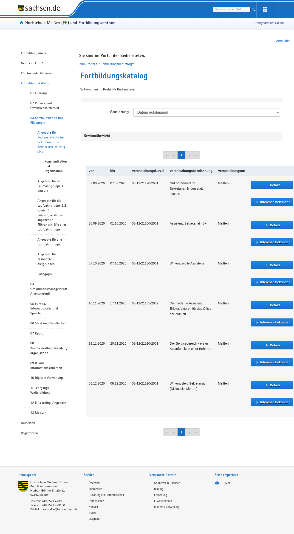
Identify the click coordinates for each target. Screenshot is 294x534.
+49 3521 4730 (52, 501)
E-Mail (226, 483)
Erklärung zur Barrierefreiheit (106, 495)
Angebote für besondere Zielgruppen (46, 259)
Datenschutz (96, 501)
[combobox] (231, 9)
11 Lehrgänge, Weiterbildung (40, 390)
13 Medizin (38, 412)
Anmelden (283, 41)
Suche (92, 512)
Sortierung (119, 112)
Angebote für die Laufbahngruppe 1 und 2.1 (50, 186)
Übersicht (94, 483)
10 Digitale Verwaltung (46, 378)
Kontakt (93, 507)
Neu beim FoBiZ (32, 63)
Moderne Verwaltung (166, 507)
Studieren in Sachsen (167, 483)
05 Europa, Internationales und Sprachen (44, 308)
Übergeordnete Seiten (269, 23)
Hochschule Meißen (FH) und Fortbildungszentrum (70, 22)
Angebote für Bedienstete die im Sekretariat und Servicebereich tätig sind (51, 142)
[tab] (48, 475)
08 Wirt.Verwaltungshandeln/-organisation (49, 348)
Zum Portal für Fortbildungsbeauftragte (106, 64)
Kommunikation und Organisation (56, 166)
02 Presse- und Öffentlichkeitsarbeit (44, 105)
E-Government (163, 501)
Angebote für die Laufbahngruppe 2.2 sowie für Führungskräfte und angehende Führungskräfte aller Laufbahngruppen (51, 215)
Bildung (158, 489)
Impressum (95, 489)
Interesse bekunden (275, 202)
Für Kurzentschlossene (36, 73)
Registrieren (29, 433)
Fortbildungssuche (34, 53)
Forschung (160, 495)
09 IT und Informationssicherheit (46, 365)
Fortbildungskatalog (35, 83)
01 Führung (38, 93)
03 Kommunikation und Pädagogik (47, 120)
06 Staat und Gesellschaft (48, 323)
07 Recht (36, 333)
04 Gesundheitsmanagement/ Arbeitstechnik (48, 289)
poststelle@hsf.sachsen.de (59, 509)
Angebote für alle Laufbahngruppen (49, 241)
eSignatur (94, 518)
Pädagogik (44, 274)
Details (275, 185)
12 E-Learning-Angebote (48, 403)
